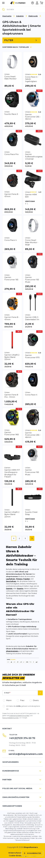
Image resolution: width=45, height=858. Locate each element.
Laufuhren (10, 579)
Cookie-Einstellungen (19, 855)
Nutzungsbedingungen (10, 718)
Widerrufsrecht (15, 853)
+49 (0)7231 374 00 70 (22, 738)
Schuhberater (32, 853)
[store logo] (18, 3)
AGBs (18, 706)
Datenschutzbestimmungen (19, 715)
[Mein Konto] (37, 2)
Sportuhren (11, 581)
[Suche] (3, 9)
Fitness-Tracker (23, 579)
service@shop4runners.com (26, 754)
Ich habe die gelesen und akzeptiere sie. (23, 707)
